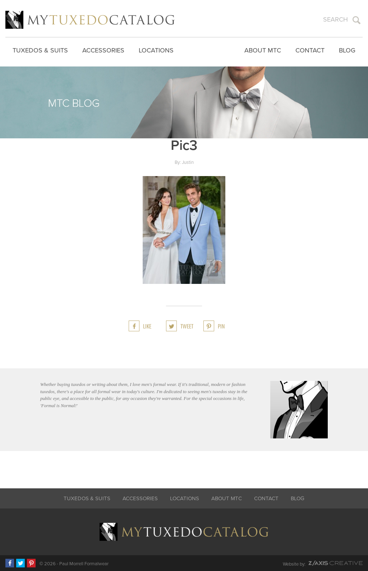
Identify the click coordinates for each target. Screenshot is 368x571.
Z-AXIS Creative (335, 563)
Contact (310, 50)
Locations (156, 50)
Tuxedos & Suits (40, 50)
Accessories (103, 50)
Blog (347, 50)
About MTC (262, 50)
